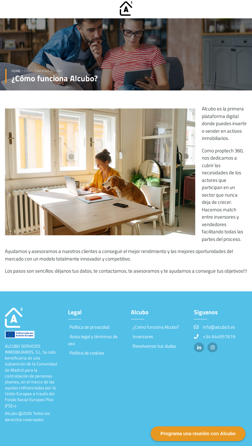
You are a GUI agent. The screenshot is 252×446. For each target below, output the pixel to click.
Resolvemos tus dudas (154, 345)
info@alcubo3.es (219, 326)
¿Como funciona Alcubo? (156, 326)
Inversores (143, 336)
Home (16, 70)
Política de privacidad (89, 326)
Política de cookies (87, 352)
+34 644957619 (219, 336)
